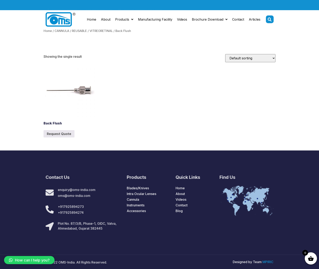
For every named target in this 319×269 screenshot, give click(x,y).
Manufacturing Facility (155, 20)
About (105, 20)
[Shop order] (250, 58)
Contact (238, 20)
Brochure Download (209, 20)
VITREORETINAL (101, 31)
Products (124, 20)
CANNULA (62, 31)
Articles (254, 20)
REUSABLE (79, 31)
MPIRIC (267, 262)
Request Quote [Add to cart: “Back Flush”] (59, 134)
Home (91, 20)
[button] (29, 260)
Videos (182, 20)
